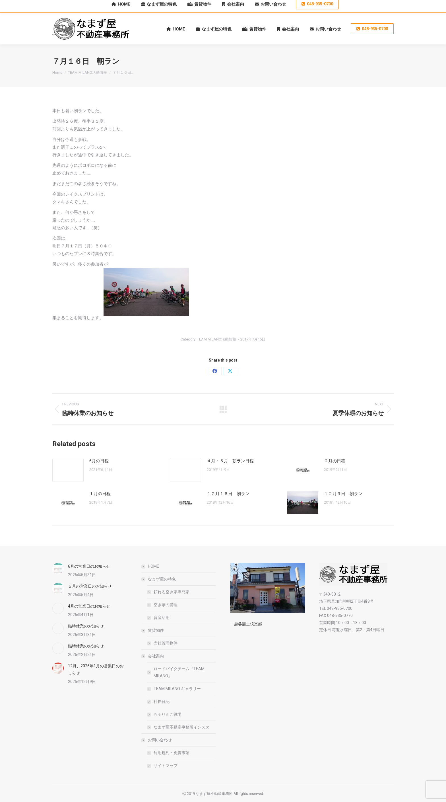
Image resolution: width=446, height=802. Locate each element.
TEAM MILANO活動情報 (216, 339)
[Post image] (68, 470)
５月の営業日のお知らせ (90, 586)
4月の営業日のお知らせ (89, 606)
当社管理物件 (165, 643)
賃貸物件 (153, 630)
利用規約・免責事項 (171, 752)
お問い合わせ (157, 740)
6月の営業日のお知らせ (89, 566)
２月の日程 (334, 460)
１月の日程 (100, 493)
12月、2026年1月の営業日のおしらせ (96, 669)
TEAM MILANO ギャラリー (177, 688)
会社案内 (153, 656)
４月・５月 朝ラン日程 (230, 460)
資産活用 (162, 617)
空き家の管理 (165, 604)
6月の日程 (99, 460)
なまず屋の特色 (159, 579)
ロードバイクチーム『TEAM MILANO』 (179, 672)
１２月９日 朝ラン (343, 493)
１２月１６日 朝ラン (228, 493)
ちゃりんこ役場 (167, 714)
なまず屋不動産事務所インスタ (181, 727)
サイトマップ (165, 765)
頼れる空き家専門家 (171, 592)
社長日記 (162, 701)
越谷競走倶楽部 (248, 624)
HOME (153, 566)
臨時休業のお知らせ (86, 626)
